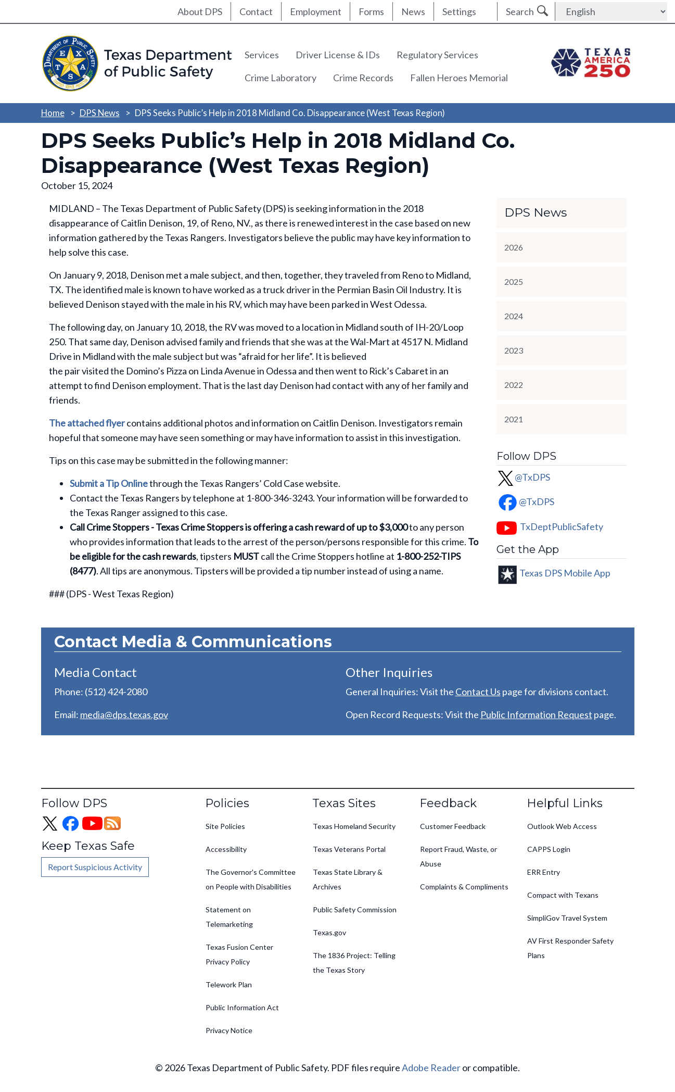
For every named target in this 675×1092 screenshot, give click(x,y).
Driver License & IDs (338, 54)
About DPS (199, 11)
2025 (513, 281)
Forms (371, 11)
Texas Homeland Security (354, 826)
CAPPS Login (548, 849)
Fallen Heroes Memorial (459, 77)
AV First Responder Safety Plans (570, 948)
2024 (513, 316)
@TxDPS (523, 477)
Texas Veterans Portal (349, 849)
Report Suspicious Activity (95, 867)
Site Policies (225, 826)
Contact (256, 11)
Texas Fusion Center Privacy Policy (239, 954)
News (413, 11)
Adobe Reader (431, 1067)
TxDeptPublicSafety (561, 526)
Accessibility (226, 849)
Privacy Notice (229, 1030)
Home (53, 112)
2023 (513, 350)
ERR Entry (543, 872)
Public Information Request (536, 714)
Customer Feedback (453, 826)
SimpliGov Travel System (567, 917)
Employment (315, 11)
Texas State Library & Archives (348, 879)
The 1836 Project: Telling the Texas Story (354, 962)
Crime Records (363, 77)
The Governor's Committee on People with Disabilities (251, 879)
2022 (513, 385)
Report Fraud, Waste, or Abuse (458, 856)
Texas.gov (329, 932)
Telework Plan (229, 984)
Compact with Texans (562, 894)
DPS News (100, 112)
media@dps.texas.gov (124, 714)
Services (262, 54)
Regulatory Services (437, 54)
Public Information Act (242, 1007)
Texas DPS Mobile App (564, 572)
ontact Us (481, 691)
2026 (513, 247)
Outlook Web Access (562, 826)
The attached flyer (87, 423)
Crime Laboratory (280, 77)
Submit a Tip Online (109, 483)
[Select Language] (611, 11)
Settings (459, 11)
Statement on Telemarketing (229, 916)
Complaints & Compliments (464, 886)
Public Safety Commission (355, 909)
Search (520, 11)
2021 (513, 419)
